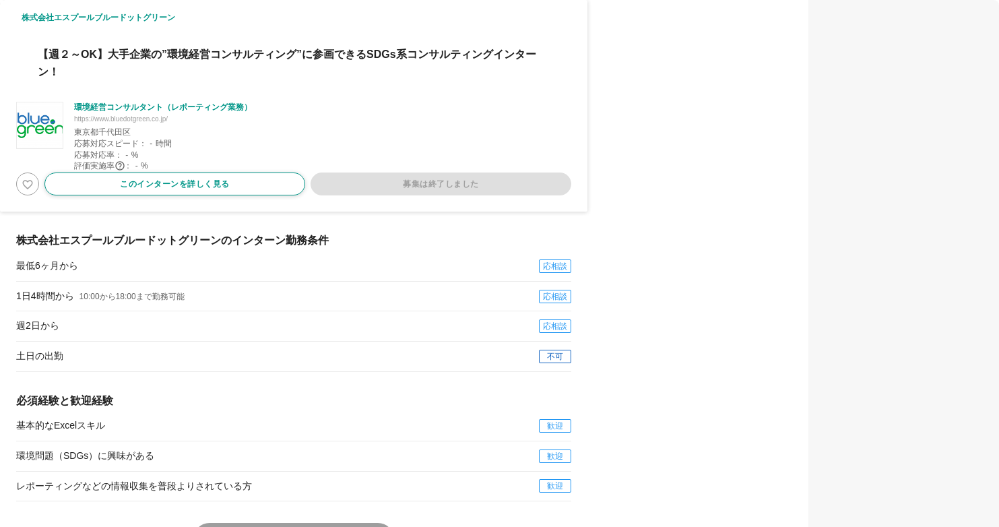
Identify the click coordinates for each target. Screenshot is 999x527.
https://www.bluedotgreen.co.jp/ (121, 119)
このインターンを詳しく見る (175, 184)
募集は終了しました (441, 184)
